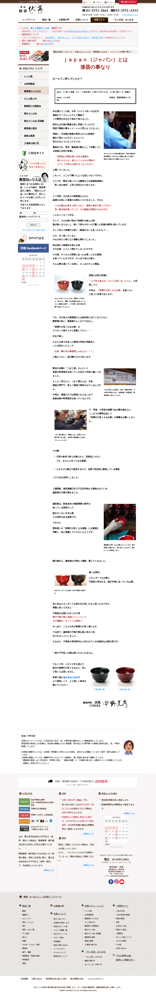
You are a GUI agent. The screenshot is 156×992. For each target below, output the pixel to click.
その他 (118, 945)
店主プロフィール (60, 934)
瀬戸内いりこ (64, 38)
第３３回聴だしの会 (39, 28)
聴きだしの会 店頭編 (34, 121)
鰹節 (24, 911)
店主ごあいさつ (59, 919)
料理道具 (25, 960)
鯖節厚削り (50, 38)
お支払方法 (27, 794)
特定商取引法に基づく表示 (56, 979)
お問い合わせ (121, 948)
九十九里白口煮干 (80, 38)
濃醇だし (25, 915)
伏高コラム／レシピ (83, 52)
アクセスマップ (59, 953)
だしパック (26, 918)
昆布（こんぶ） (28, 922)
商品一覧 (46, 20)
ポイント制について (123, 937)
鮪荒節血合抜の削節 (77, 31)
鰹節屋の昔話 (30, 128)
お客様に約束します (61, 923)
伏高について (81, 20)
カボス (46, 44)
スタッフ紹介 (58, 938)
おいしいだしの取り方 (93, 964)
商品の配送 (120, 918)
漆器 (24, 963)
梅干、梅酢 (26, 952)
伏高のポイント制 (60, 926)
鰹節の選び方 (90, 961)
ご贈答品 (119, 933)
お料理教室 (29, 84)
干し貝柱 (25, 933)
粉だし (24, 937)
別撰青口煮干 (97, 38)
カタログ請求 (121, 941)
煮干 (24, 926)
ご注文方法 (120, 911)
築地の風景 (29, 136)
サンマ (52, 41)
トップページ (28, 20)
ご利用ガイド (98, 2)
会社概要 (24, 979)
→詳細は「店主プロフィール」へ (35, 763)
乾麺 (24, 941)
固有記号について (60, 956)
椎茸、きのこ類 (28, 930)
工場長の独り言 (31, 143)
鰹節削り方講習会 (32, 106)
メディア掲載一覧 (60, 930)
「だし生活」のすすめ (93, 957)
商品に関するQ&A (60, 945)
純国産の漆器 (71, 677)
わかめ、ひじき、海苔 (31, 945)
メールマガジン (59, 949)
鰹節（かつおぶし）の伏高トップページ (42, 897)
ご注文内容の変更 (123, 915)
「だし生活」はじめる (123, 20)
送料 (64, 794)
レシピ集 (28, 76)
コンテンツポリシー (96, 979)
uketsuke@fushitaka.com (119, 876)
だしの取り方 (30, 99)
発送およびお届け (109, 794)
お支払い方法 (121, 926)
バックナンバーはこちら (33, 230)
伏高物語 (56, 941)
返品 (64, 838)
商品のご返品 (121, 930)
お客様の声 (64, 20)
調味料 (24, 948)
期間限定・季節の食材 (31, 956)
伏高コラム (99, 20)
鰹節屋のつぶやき (100, 52)
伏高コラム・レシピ (94, 906)
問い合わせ (109, 2)
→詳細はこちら (48, 870)
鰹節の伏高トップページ (62, 52)
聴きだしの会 (30, 113)
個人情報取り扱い (77, 979)
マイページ (88, 2)
